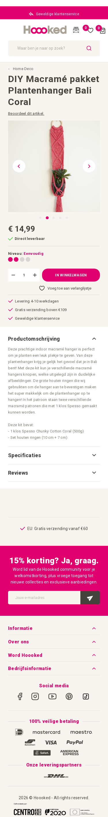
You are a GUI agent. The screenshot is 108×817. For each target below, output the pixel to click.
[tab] (54, 339)
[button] (16, 166)
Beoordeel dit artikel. (26, 113)
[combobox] (54, 48)
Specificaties (24, 455)
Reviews (18, 473)
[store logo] (45, 30)
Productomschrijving (34, 339)
